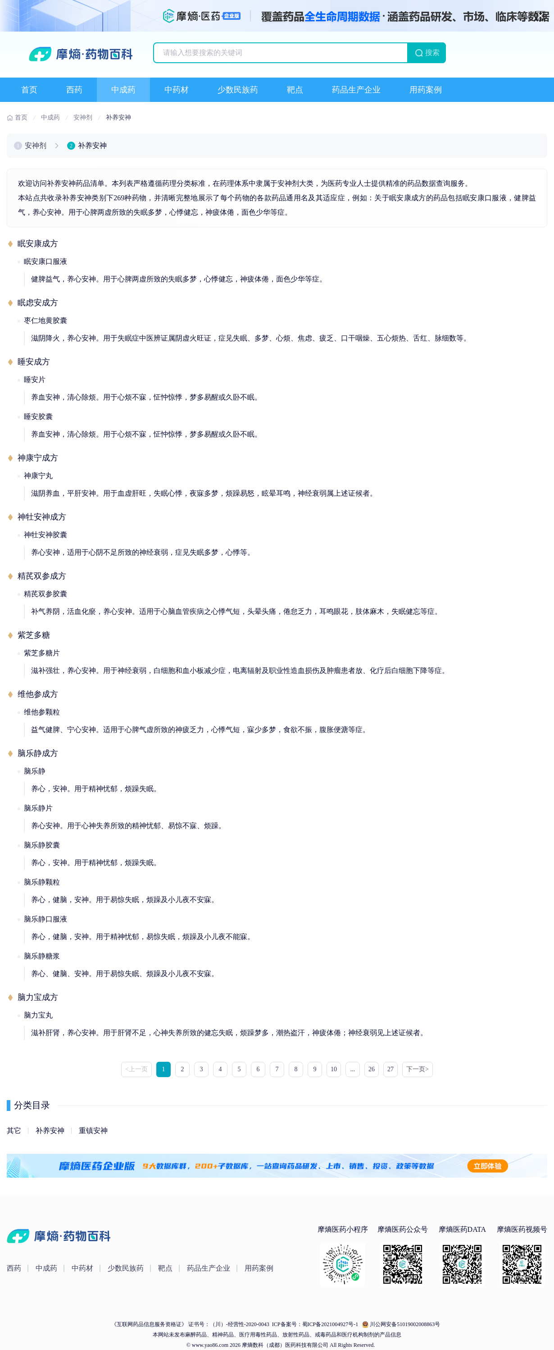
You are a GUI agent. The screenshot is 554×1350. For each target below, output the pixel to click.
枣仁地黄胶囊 (45, 320)
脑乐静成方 (38, 753)
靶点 (295, 89)
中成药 (123, 89)
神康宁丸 (38, 475)
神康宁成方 (38, 457)
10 (334, 1069)
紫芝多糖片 (42, 653)
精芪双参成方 (42, 576)
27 (390, 1069)
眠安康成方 (38, 243)
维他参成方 (38, 694)
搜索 (432, 52)
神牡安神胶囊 (45, 535)
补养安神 (50, 1130)
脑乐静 (34, 771)
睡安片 (34, 379)
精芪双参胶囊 (45, 594)
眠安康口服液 (45, 261)
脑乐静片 (38, 808)
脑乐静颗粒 (42, 882)
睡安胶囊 (38, 416)
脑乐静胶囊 (42, 845)
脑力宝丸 (38, 1015)
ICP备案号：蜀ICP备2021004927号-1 (314, 1324)
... (352, 1069)
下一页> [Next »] (417, 1069)
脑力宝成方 (38, 997)
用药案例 (425, 89)
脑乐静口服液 (45, 919)
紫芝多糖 (34, 635)
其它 (14, 1130)
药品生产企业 (356, 89)
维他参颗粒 (42, 712)
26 (371, 1069)
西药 (74, 89)
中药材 (176, 89)
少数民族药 (238, 89)
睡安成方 (34, 361)
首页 (29, 89)
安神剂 (35, 145)
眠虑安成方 (38, 302)
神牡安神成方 (42, 516)
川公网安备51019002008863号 (405, 1324)
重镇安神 (93, 1130)
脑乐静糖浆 (42, 956)
